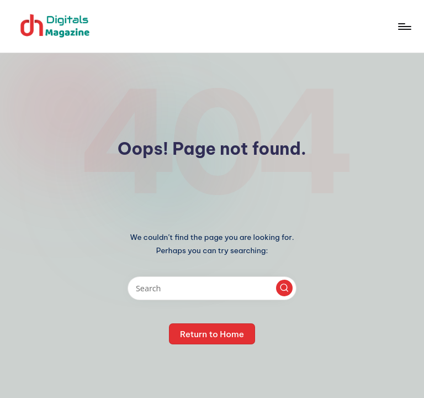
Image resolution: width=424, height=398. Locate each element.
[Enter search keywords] (212, 288)
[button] (284, 288)
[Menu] (404, 26)
